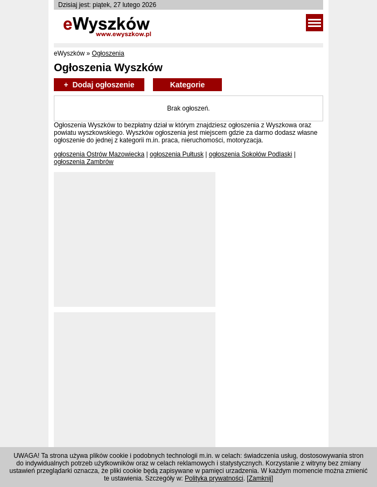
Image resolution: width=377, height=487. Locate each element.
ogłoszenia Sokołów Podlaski (250, 154)
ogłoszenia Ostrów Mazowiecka (99, 154)
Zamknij (260, 478)
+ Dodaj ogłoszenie (99, 84)
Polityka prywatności (214, 478)
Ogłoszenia (108, 53)
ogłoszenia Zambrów (84, 162)
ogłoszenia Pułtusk (177, 154)
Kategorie (187, 84)
